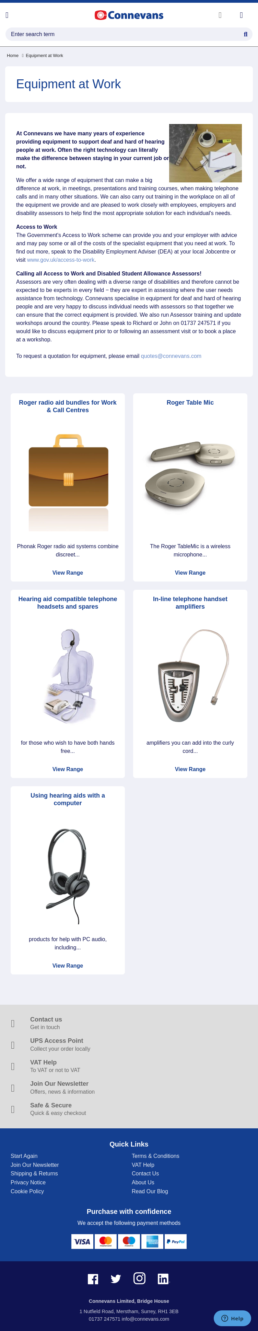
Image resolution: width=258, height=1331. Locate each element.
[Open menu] (7, 15)
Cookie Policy (27, 1191)
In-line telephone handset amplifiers (190, 603)
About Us (143, 1182)
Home (13, 55)
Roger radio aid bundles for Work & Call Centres (68, 406)
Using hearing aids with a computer (68, 799)
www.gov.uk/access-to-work (60, 260)
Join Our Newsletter (35, 1165)
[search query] (129, 34)
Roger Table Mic (190, 402)
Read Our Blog (150, 1191)
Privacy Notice (28, 1182)
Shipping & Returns (34, 1173)
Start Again (24, 1156)
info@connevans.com (145, 1319)
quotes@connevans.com (171, 356)
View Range (67, 573)
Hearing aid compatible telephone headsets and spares (67, 603)
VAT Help (143, 1165)
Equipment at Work (42, 55)
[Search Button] (246, 33)
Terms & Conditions (155, 1156)
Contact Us (145, 1173)
